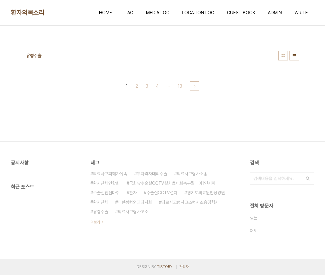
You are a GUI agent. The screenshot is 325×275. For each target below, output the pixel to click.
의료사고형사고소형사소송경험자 (190, 202)
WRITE (301, 12)
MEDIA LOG (157, 12)
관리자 (184, 267)
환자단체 (100, 202)
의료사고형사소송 (192, 173)
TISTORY (164, 267)
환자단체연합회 (106, 183)
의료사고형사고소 (133, 211)
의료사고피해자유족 (110, 173)
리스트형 (294, 55)
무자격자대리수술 (152, 173)
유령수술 (100, 211)
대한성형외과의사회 (135, 202)
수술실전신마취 (106, 192)
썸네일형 (283, 55)
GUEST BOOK (241, 12)
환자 (133, 192)
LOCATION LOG (198, 12)
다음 (194, 86)
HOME (105, 12)
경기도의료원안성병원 (206, 192)
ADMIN (275, 12)
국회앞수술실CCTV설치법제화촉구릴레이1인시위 (172, 183)
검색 (308, 178)
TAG (129, 12)
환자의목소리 (27, 12)
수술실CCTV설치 (161, 192)
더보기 (95, 222)
